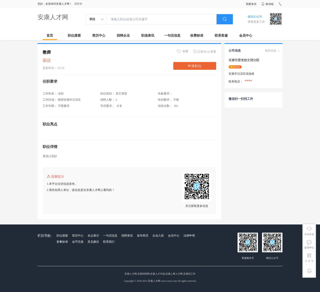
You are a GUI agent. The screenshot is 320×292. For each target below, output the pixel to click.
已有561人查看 (204, 51)
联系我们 (108, 241)
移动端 (267, 4)
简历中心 (98, 35)
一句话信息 (172, 35)
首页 (50, 35)
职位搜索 (74, 35)
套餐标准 (62, 241)
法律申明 (189, 235)
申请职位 (195, 66)
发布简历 (142, 235)
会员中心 (245, 35)
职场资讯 (147, 35)
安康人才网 (53, 17)
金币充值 (77, 241)
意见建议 (93, 241)
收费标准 (196, 35)
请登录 (78, 3)
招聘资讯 (127, 235)
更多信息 (272, 50)
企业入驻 (158, 235)
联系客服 (221, 35)
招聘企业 (123, 35)
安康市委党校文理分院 (244, 60)
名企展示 (93, 235)
